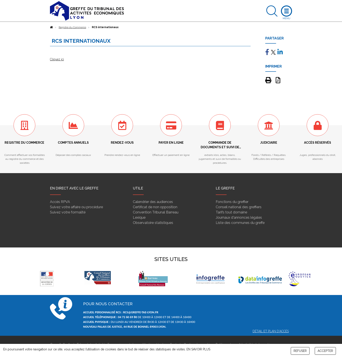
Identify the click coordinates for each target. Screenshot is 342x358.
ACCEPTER (325, 351)
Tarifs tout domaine (231, 212)
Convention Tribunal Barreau (155, 212)
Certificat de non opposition (155, 207)
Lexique (139, 217)
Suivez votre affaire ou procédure (76, 207)
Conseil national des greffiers (239, 207)
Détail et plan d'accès (271, 331)
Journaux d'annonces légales (239, 217)
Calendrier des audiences (153, 202)
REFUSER (300, 351)
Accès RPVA (60, 202)
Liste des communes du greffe (240, 223)
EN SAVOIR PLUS (198, 349)
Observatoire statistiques (153, 223)
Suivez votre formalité (68, 212)
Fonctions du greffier (232, 202)
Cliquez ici (57, 59)
